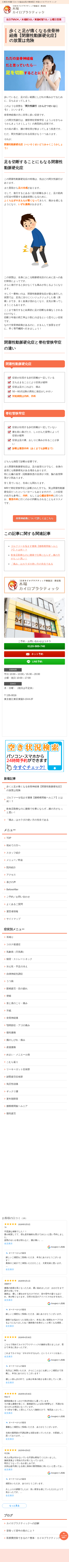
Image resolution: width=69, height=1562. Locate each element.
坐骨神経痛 (12, 1018)
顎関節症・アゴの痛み (18, 1025)
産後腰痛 (11, 1047)
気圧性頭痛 (12, 1084)
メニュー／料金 (14, 860)
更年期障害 (12, 1099)
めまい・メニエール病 (18, 1054)
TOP (8, 838)
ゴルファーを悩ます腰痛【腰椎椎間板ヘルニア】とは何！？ (34, 799)
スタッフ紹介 (13, 853)
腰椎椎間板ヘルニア (17, 1106)
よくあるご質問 (14, 904)
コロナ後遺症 (13, 944)
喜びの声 (11, 882)
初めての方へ (13, 845)
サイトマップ (13, 919)
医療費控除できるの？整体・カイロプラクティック (33, 1538)
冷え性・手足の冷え (17, 966)
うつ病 (9, 981)
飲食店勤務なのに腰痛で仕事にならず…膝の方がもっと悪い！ (34, 811)
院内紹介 (11, 867)
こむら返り (12, 1062)
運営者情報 (12, 911)
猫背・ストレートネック (19, 959)
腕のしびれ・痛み (15, 1040)
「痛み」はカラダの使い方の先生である (32, 564)
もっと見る (14, 1505)
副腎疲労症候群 (14, 1076)
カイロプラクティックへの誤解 (22, 1523)
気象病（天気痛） (15, 952)
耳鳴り (9, 937)
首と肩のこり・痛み (17, 1003)
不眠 (8, 1010)
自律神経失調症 (14, 974)
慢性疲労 (11, 1113)
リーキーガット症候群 (18, 1069)
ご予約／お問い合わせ (18, 897)
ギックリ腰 (12, 1091)
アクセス (11, 874)
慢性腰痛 (11, 1032)
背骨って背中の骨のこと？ (20, 1530)
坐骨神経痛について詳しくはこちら (34, 518)
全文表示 (8, 1243)
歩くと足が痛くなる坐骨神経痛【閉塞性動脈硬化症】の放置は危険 (34, 788)
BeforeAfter (12, 889)
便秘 (8, 996)
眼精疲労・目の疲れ (17, 988)
